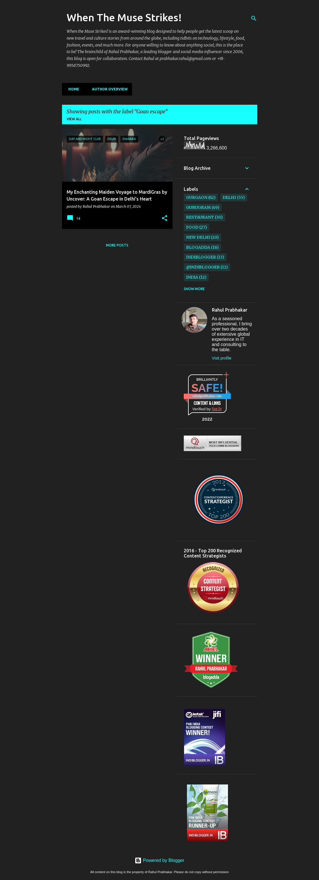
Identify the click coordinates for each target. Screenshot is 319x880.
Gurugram (198, 207)
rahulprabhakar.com (207, 396)
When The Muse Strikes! (124, 17)
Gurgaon (196, 197)
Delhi (229, 197)
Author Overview (108, 89)
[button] (164, 218)
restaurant (200, 217)
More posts (117, 245)
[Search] (253, 18)
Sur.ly (217, 409)
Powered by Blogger (159, 860)
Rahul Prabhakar (229, 309)
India (192, 277)
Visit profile (221, 358)
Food (192, 227)
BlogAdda (198, 247)
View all (74, 119)
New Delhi (198, 237)
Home (72, 89)
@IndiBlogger (203, 267)
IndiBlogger (201, 257)
